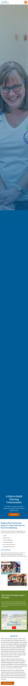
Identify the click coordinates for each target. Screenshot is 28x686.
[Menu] (25, 2)
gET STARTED (14, 514)
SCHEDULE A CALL (7, 683)
